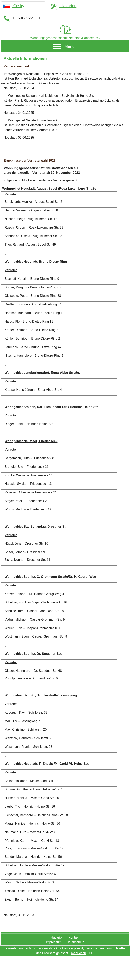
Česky (13, 6)
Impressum (54, 942)
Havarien (63, 6)
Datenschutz (75, 942)
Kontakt (73, 937)
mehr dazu (78, 953)
